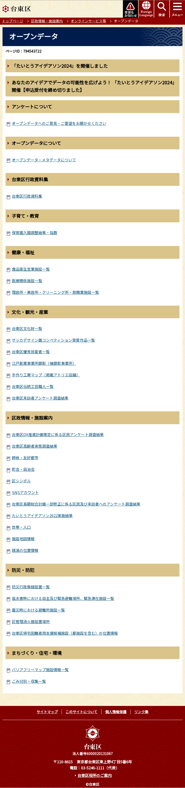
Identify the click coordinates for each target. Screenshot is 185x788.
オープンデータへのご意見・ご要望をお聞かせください (59, 123)
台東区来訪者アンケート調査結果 (40, 398)
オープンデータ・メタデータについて (44, 159)
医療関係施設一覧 (27, 280)
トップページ (12, 20)
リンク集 (141, 711)
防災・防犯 (23, 570)
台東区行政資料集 (30, 179)
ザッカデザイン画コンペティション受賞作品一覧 (53, 340)
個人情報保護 (115, 711)
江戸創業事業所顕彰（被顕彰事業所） (44, 363)
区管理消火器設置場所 (31, 621)
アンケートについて (32, 106)
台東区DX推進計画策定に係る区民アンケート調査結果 (58, 434)
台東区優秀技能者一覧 (31, 351)
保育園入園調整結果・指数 (34, 232)
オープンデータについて (36, 143)
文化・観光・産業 (30, 312)
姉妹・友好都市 (25, 457)
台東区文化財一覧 (27, 328)
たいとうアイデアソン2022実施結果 (42, 515)
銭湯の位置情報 (25, 550)
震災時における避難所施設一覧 (38, 610)
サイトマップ (47, 711)
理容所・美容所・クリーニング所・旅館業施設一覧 (55, 292)
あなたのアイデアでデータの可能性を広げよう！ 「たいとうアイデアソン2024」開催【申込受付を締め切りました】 (94, 86)
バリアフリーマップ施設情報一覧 (40, 669)
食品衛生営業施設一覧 (31, 269)
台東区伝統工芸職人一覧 (33, 386)
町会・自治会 (23, 469)
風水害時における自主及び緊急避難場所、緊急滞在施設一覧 (63, 598)
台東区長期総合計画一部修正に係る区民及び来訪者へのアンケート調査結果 (76, 504)
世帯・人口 (21, 527)
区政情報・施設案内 (47, 20)
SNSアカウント (25, 492)
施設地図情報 (23, 538)
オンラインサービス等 (88, 20)
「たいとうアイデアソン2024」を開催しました (60, 65)
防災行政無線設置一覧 (31, 586)
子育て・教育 (25, 215)
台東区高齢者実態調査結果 (34, 446)
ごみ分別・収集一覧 (29, 681)
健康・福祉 (23, 252)
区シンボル (21, 480)
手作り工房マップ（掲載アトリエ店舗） (46, 374)
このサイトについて (81, 711)
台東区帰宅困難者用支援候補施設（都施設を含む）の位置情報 (65, 633)
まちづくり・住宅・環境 (37, 653)
